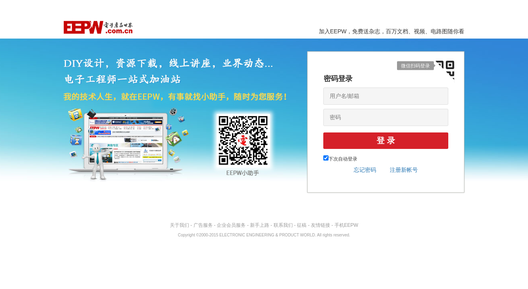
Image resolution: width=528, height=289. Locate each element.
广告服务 (203, 225)
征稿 (301, 225)
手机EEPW (346, 225)
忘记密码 (365, 170)
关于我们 (179, 225)
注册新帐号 (404, 170)
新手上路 (259, 225)
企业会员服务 (231, 225)
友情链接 (320, 225)
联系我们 (283, 225)
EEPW (98, 27)
